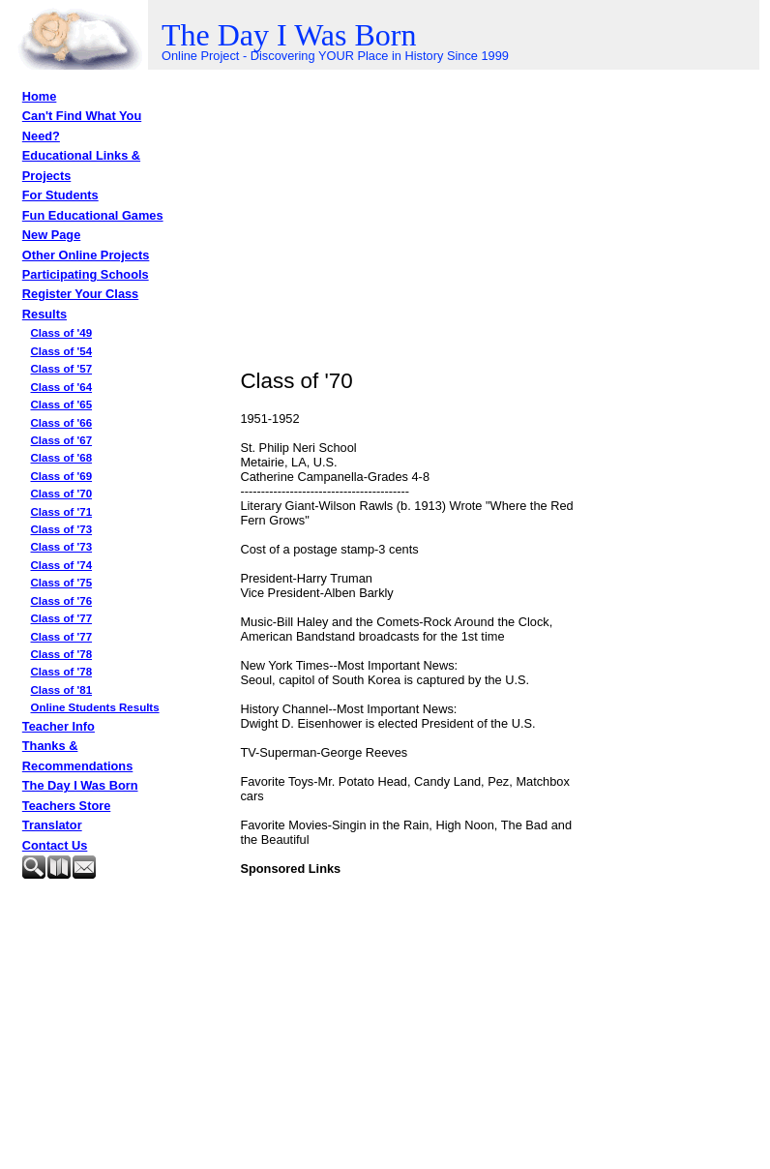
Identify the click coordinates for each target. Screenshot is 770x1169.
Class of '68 (62, 458)
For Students (60, 195)
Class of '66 (62, 423)
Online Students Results (95, 707)
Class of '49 (62, 333)
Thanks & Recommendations (77, 755)
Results (44, 314)
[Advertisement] (119, 934)
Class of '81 (62, 690)
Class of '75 (62, 582)
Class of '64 (62, 387)
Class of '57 (62, 369)
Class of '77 (62, 618)
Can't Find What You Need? (81, 125)
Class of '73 (62, 529)
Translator (52, 825)
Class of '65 (62, 404)
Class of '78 (62, 654)
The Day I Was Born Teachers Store (80, 795)
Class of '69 (62, 476)
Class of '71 (62, 512)
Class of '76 (62, 601)
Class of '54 (62, 351)
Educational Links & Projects (81, 165)
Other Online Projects (86, 255)
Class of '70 (62, 493)
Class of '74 (62, 565)
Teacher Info (58, 726)
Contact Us (55, 845)
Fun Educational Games (92, 215)
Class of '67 (62, 440)
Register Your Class (80, 293)
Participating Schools (85, 274)
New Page (51, 234)
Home (39, 96)
